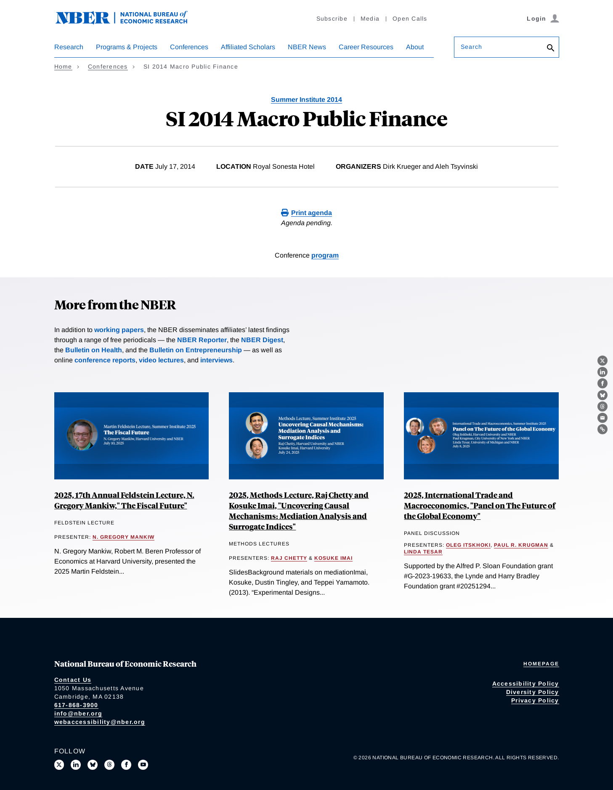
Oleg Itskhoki (468, 545)
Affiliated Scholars (248, 47)
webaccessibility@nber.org (99, 721)
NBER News (307, 47)
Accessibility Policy (525, 683)
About (415, 47)
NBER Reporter (202, 339)
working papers (119, 329)
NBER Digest (262, 339)
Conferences (189, 47)
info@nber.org (78, 713)
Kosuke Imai (333, 558)
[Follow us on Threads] (109, 765)
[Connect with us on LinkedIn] (76, 765)
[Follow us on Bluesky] (93, 765)
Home (63, 66)
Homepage (541, 664)
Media (370, 18)
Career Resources (366, 47)
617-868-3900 (76, 705)
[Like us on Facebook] (126, 765)
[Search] (551, 48)
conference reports (104, 360)
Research (68, 47)
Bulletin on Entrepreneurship (195, 350)
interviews (216, 360)
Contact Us (73, 679)
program (325, 255)
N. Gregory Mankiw (123, 537)
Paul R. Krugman (521, 545)
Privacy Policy (535, 700)
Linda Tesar (423, 552)
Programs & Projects (126, 47)
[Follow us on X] (59, 765)
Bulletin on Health (93, 350)
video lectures (161, 360)
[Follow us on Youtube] (143, 765)
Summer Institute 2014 (306, 99)
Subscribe (332, 18)
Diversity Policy (532, 692)
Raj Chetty (289, 558)
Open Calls (410, 18)
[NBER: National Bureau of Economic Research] (128, 22)
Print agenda (311, 212)
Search (472, 47)
